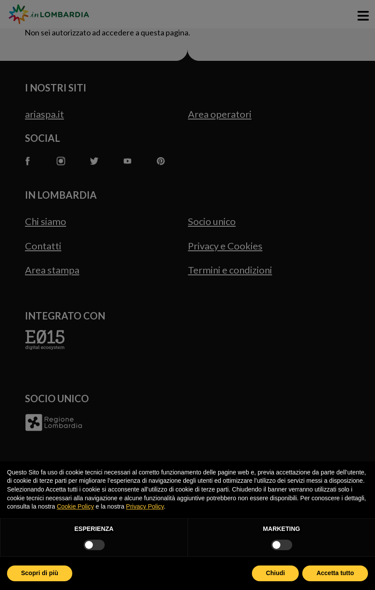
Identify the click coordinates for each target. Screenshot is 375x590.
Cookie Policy (75, 506)
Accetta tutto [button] (335, 572)
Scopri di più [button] (39, 572)
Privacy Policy (145, 506)
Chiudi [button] (275, 572)
